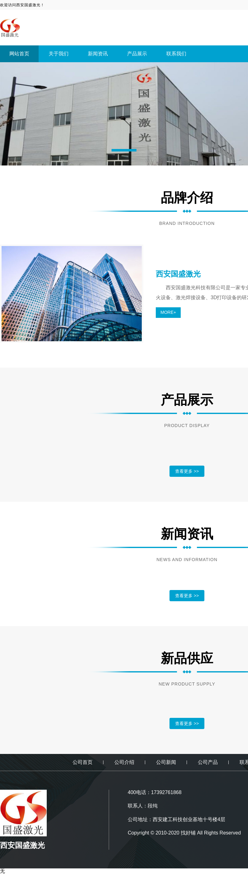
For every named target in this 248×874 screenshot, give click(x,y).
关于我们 (59, 53)
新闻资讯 (98, 53)
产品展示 (137, 53)
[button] (124, 150)
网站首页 (19, 53)
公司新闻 (166, 762)
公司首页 (83, 762)
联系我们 (176, 53)
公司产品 (208, 762)
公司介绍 (124, 762)
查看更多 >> (187, 471)
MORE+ (168, 312)
